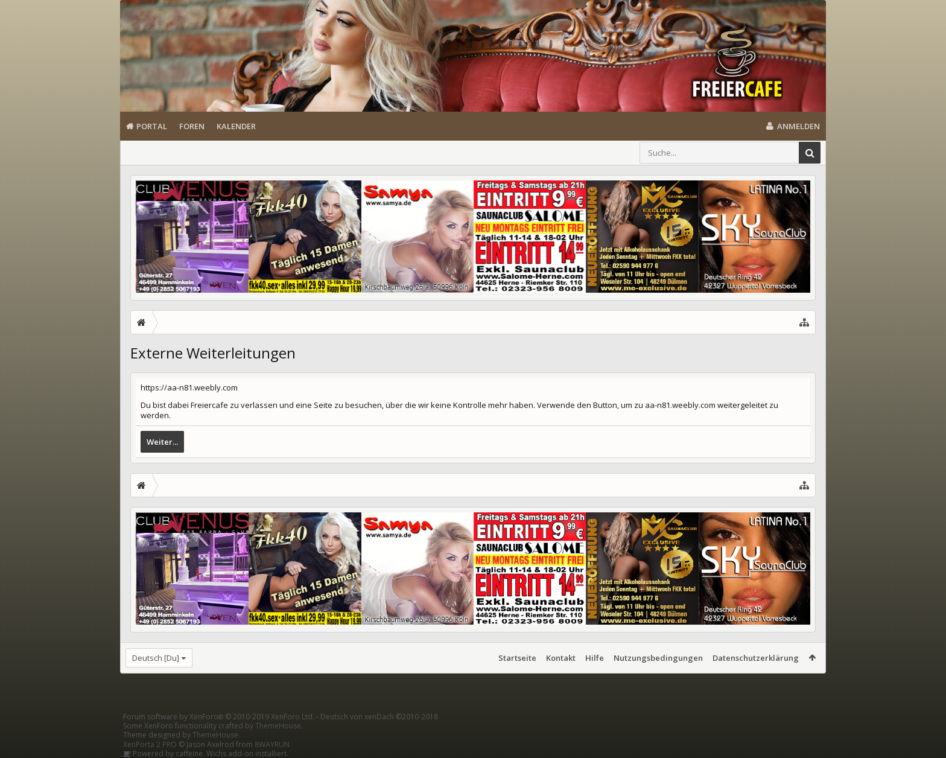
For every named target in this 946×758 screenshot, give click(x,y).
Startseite (517, 657)
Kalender (236, 126)
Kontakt (561, 657)
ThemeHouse (278, 726)
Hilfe (594, 657)
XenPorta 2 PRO (150, 744)
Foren (192, 126)
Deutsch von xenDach (379, 717)
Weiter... (162, 441)
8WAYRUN (272, 744)
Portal (151, 126)
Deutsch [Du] (155, 657)
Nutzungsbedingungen (658, 657)
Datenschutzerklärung (756, 657)
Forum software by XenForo (218, 717)
